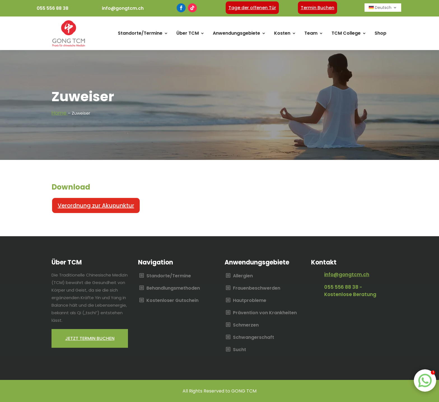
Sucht (239, 350)
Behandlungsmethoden (173, 288)
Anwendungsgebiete (236, 33)
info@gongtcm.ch (123, 8)
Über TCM (187, 33)
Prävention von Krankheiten (265, 313)
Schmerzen (246, 325)
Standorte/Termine (140, 33)
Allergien (243, 276)
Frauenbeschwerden (256, 288)
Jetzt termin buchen (90, 338)
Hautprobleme (249, 301)
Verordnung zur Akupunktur (96, 205)
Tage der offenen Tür (252, 7)
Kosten (282, 33)
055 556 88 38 (52, 8)
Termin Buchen (317, 7)
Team (310, 33)
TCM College (346, 33)
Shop (380, 33)
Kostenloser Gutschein (172, 301)
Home (60, 112)
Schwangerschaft (253, 337)
